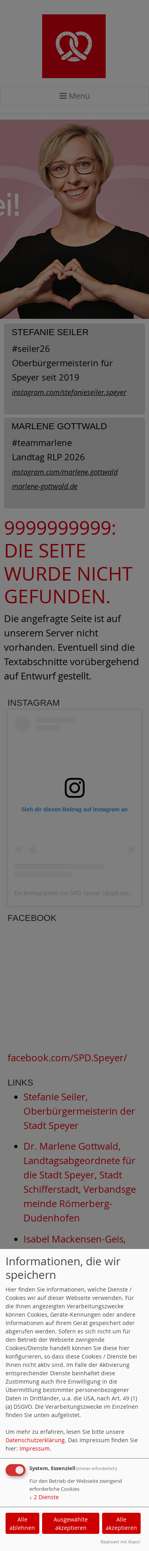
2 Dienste (44, 1497)
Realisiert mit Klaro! (120, 1542)
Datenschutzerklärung (35, 1440)
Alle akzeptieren (121, 1523)
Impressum (34, 1448)
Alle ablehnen (22, 1523)
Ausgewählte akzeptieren (71, 1523)
